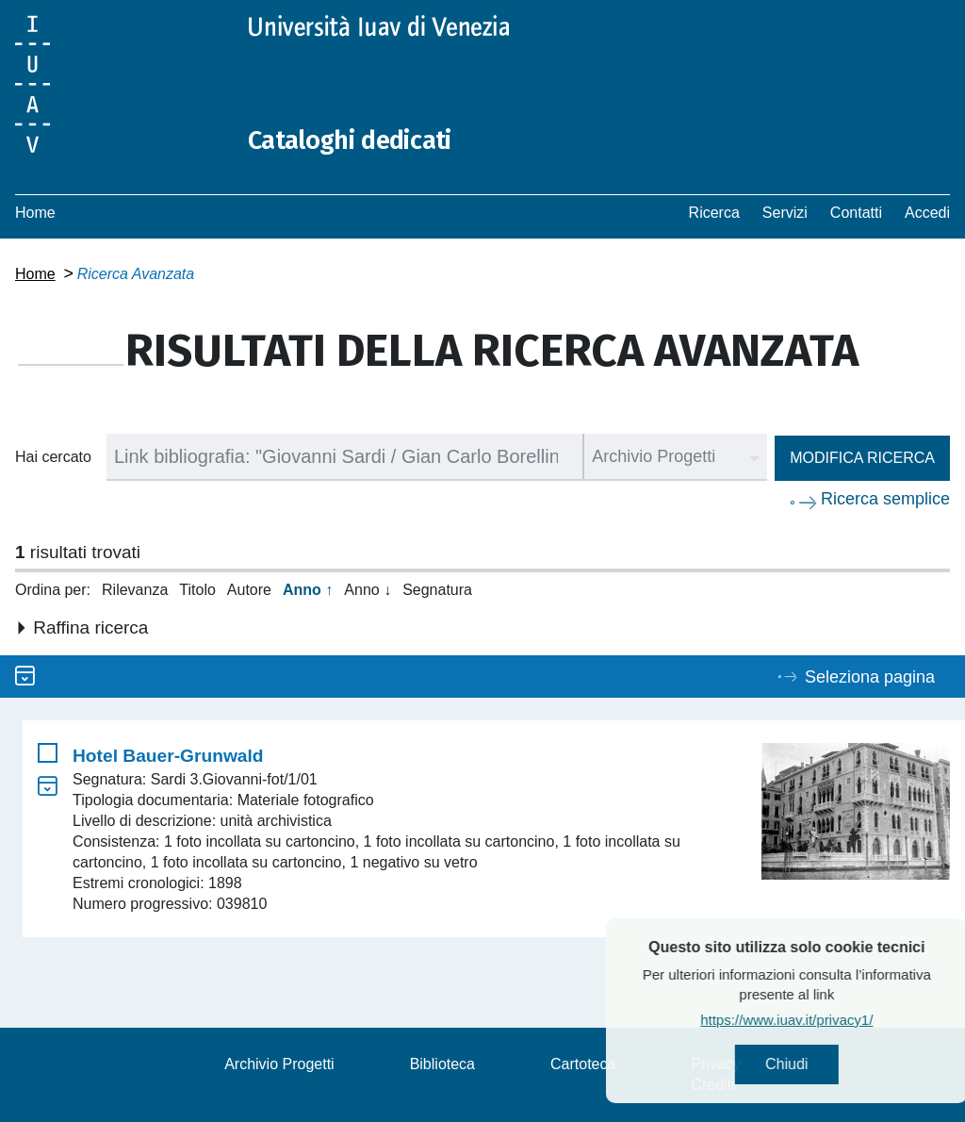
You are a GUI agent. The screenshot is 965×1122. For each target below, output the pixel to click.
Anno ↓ (367, 590)
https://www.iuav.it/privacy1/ (829, 1023)
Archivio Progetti (279, 1064)
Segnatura (437, 590)
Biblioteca (442, 1064)
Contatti (856, 213)
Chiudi (829, 1066)
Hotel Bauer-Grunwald (168, 756)
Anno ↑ (308, 590)
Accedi (927, 213)
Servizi (785, 213)
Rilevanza (135, 590)
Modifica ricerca (862, 458)
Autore (249, 590)
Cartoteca (582, 1064)
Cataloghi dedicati (361, 140)
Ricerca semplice (885, 498)
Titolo (197, 590)
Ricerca (714, 213)
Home (35, 213)
